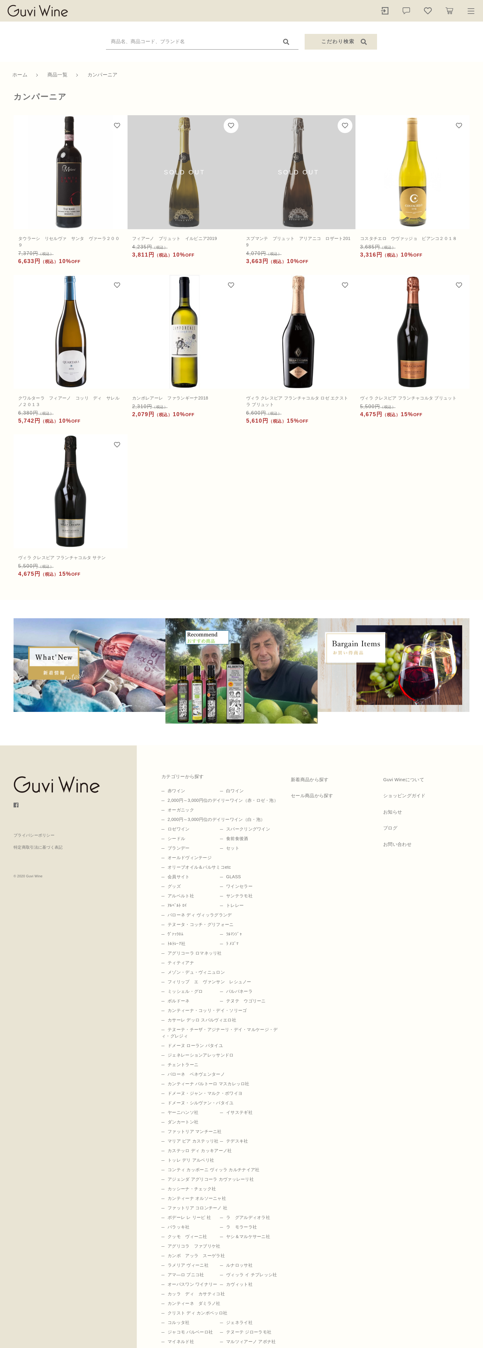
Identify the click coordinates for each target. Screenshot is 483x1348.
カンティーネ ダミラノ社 (194, 1303)
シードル (176, 838)
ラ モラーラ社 (241, 1226)
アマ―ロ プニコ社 (186, 1274)
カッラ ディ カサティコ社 (196, 1293)
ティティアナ (181, 962)
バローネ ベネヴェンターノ (196, 1074)
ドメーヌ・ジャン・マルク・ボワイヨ (205, 1093)
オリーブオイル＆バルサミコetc (199, 867)
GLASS (233, 876)
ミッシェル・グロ (185, 991)
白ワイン (235, 790)
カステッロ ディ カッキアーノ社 (200, 1150)
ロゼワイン (179, 828)
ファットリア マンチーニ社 (195, 1131)
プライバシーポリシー (34, 835)
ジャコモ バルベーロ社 (190, 1332)
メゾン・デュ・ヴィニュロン (196, 972)
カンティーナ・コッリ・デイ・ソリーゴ (207, 1010)
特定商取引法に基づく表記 (38, 847)
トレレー (235, 905)
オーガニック (181, 809)
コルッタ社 (179, 1322)
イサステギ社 (239, 1112)
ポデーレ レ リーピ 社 (189, 1217)
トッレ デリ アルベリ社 (191, 1160)
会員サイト (179, 876)
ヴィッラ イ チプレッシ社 (251, 1274)
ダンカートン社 (183, 1121)
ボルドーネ (179, 1000)
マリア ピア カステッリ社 (193, 1141)
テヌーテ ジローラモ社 (248, 1332)
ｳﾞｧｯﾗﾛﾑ (175, 934)
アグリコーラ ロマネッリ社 (195, 953)
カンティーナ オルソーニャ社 (197, 1198)
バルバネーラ (239, 991)
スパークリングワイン (248, 828)
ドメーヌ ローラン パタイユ (195, 1045)
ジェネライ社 (239, 1322)
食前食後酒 (237, 838)
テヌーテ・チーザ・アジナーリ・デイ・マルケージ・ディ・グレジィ (219, 1032)
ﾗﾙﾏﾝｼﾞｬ (234, 934)
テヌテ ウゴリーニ (246, 1000)
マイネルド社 (181, 1341)
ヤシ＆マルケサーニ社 (248, 1236)
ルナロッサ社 (239, 1265)
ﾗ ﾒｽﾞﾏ (232, 943)
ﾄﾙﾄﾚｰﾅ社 (176, 943)
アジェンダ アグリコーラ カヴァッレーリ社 (211, 1179)
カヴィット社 (239, 1284)
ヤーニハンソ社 (183, 1112)
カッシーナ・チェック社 (192, 1188)
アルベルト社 (181, 895)
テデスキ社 (237, 1141)
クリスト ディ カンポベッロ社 (197, 1312)
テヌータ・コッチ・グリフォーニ (201, 924)
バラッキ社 (179, 1226)
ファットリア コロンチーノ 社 (197, 1207)
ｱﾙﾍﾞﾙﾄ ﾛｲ (177, 905)
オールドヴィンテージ (190, 857)
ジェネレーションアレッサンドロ (201, 1055)
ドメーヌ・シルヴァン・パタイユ (201, 1102)
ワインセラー (239, 886)
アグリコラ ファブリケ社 (194, 1246)
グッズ (174, 886)
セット (232, 848)
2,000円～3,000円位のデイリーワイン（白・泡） (216, 819)
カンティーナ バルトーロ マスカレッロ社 (209, 1083)
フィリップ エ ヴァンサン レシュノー (209, 981)
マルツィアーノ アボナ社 (251, 1341)
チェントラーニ (183, 1064)
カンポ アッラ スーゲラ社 (196, 1255)
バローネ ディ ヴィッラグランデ (200, 914)
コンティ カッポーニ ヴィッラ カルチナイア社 (214, 1169)
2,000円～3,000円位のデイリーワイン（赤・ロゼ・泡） (223, 800)
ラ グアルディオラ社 (248, 1217)
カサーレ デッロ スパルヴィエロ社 (202, 1019)
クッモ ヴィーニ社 (187, 1236)
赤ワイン (176, 790)
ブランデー (179, 848)
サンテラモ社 (239, 895)
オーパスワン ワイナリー (192, 1284)
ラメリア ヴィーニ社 (188, 1265)
